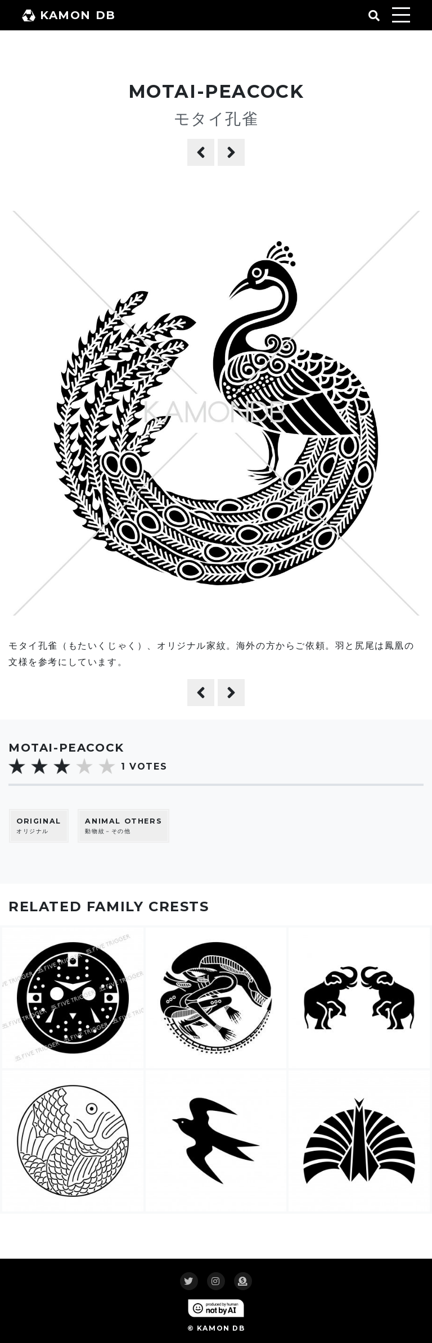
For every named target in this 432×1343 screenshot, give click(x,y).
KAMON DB (69, 15)
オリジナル (38, 825)
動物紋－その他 (123, 825)
